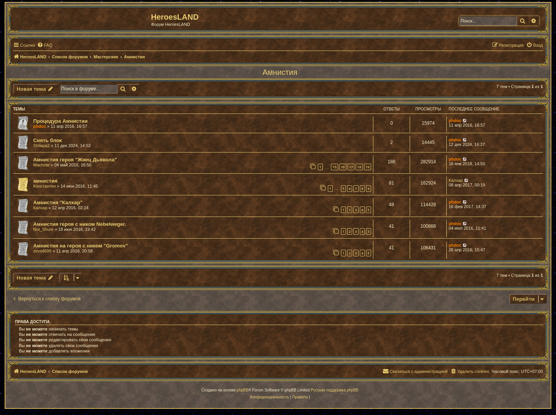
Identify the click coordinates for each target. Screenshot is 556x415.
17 (351, 166)
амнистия (45, 181)
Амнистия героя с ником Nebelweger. (79, 224)
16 (343, 166)
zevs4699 (42, 251)
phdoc (39, 126)
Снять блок (47, 140)
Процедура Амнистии (60, 121)
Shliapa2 (41, 145)
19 (368, 166)
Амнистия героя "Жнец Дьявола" (75, 160)
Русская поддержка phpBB (334, 390)
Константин (44, 186)
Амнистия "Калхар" (58, 202)
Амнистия (280, 72)
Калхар (456, 180)
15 (334, 166)
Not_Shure (43, 229)
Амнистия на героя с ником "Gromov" (80, 246)
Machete (41, 165)
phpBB (242, 390)
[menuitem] (45, 45)
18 (359, 166)
